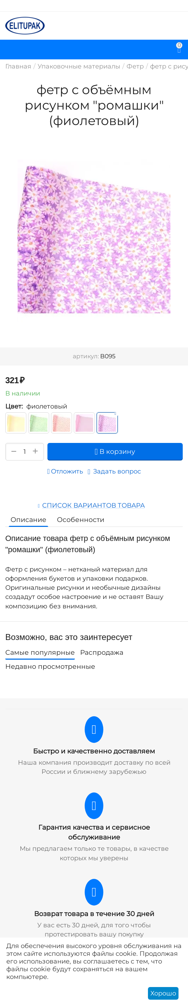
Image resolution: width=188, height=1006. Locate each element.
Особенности (80, 520)
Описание (28, 520)
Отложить (65, 471)
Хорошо (163, 993)
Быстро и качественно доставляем (94, 751)
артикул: (86, 356)
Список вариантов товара (93, 505)
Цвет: (14, 406)
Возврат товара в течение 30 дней (94, 914)
